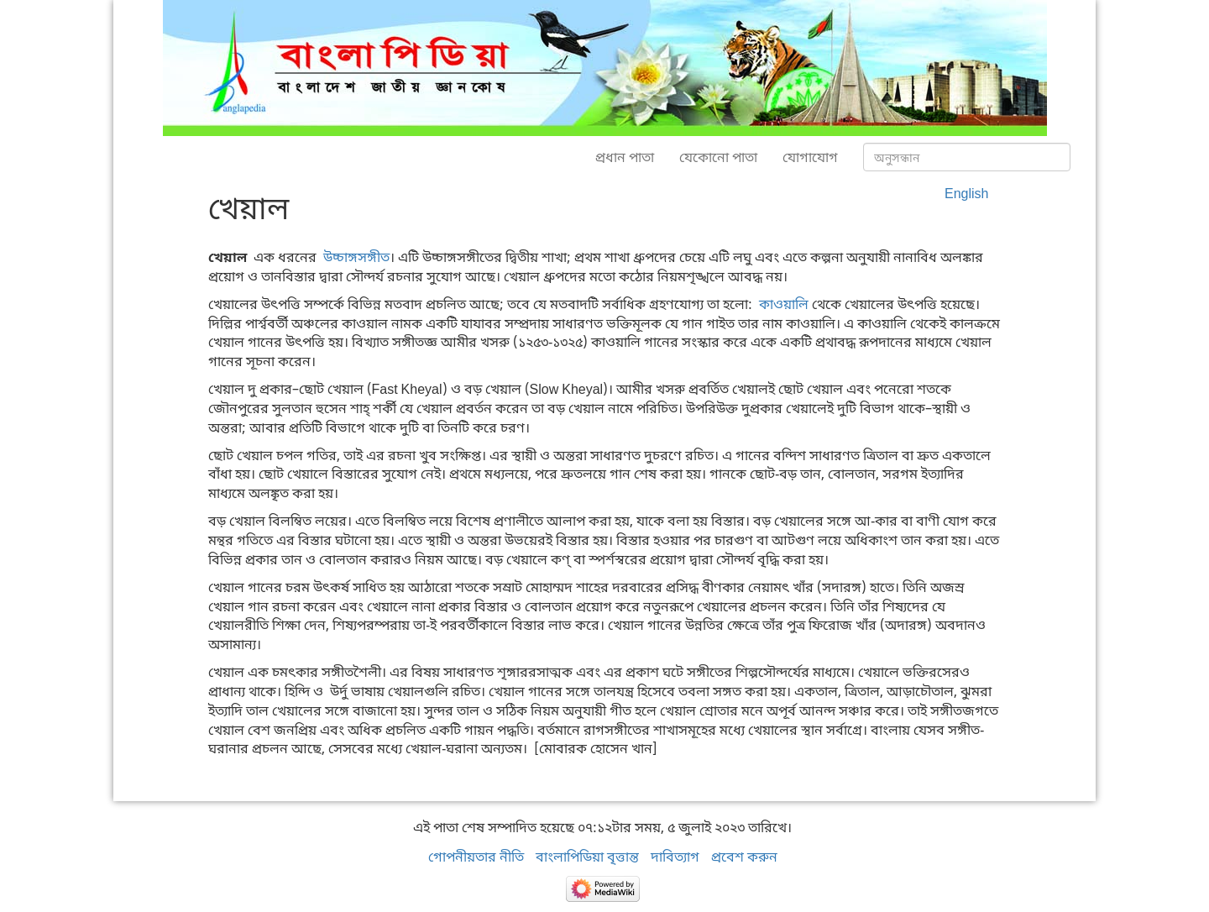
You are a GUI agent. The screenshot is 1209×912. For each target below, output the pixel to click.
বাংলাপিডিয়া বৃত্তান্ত (587, 856)
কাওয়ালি (784, 304)
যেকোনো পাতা (718, 157)
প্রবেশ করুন (744, 856)
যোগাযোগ (810, 157)
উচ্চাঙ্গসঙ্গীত (356, 257)
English (966, 193)
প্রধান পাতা (624, 157)
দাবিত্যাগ (675, 856)
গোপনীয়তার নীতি (476, 856)
